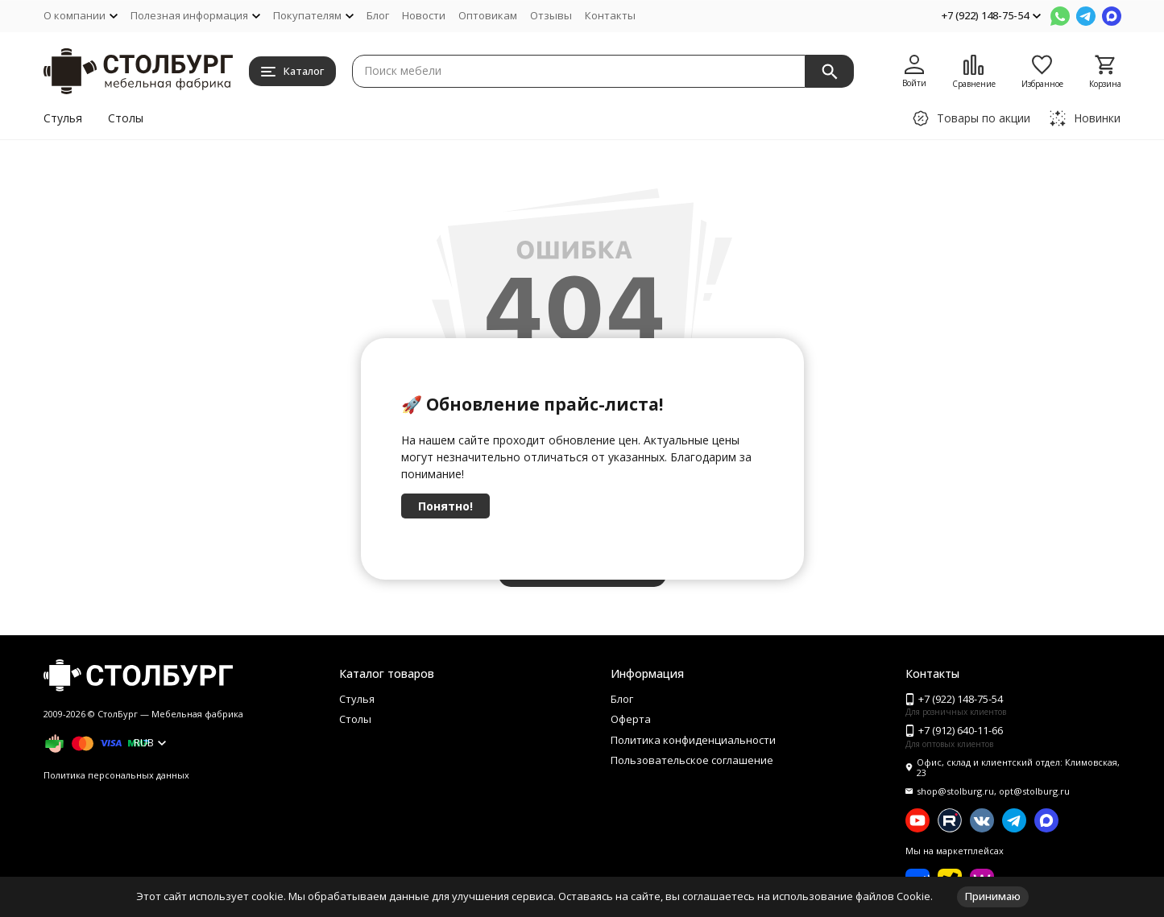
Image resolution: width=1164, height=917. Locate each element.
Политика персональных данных (116, 775)
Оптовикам (487, 15)
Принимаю (993, 896)
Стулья (62, 118)
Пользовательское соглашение (692, 760)
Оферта (631, 719)
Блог (378, 15)
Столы (125, 118)
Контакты (610, 15)
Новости (423, 15)
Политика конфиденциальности (693, 740)
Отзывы (551, 15)
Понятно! (445, 506)
